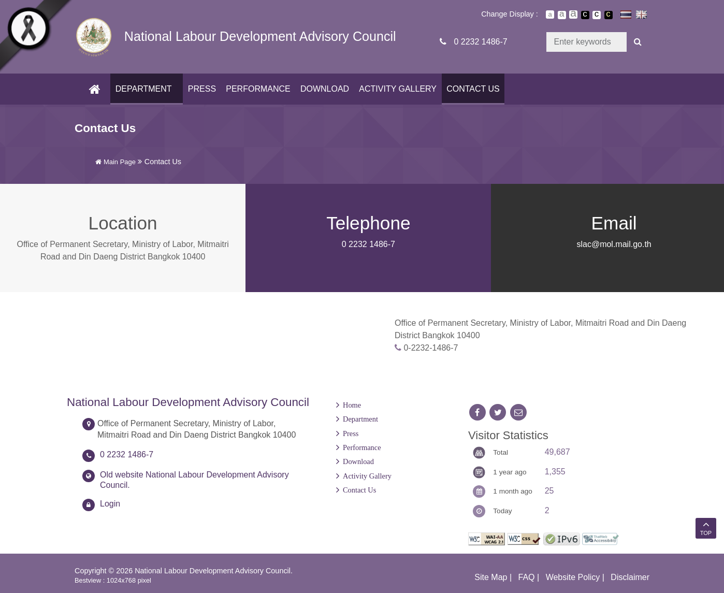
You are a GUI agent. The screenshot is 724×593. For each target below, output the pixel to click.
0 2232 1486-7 (480, 41)
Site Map (490, 577)
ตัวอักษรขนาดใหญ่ (573, 14)
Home (352, 405)
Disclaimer (630, 577)
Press (200, 88)
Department (142, 88)
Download (323, 88)
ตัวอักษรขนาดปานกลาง (562, 15)
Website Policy (573, 577)
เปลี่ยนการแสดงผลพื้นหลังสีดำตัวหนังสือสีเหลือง (608, 15)
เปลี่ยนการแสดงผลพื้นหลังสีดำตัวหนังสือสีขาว (585, 15)
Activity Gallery (396, 88)
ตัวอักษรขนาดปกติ (550, 14)
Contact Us (471, 88)
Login (110, 503)
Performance (256, 88)
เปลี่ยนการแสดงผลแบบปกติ (596, 15)
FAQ (526, 577)
